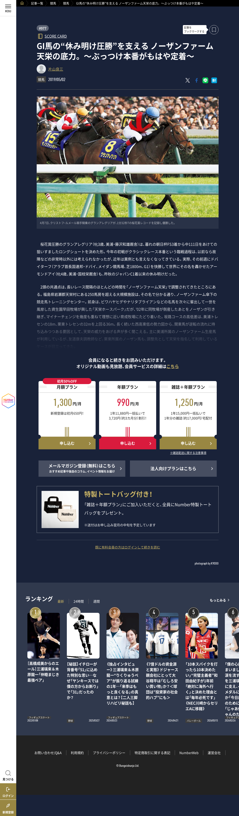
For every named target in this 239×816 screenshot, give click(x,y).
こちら (172, 366)
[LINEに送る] (205, 80)
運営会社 (214, 752)
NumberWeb (189, 752)
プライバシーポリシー (109, 752)
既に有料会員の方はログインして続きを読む (127, 547)
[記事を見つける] (8, 775)
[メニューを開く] (8, 8)
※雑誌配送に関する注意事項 (188, 453)
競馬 (53, 3)
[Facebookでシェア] (196, 80)
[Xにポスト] (187, 80)
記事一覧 (37, 3)
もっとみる (218, 600)
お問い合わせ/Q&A (48, 752)
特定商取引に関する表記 (152, 752)
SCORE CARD (56, 36)
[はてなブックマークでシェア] (214, 80)
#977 (42, 28)
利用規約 (77, 752)
